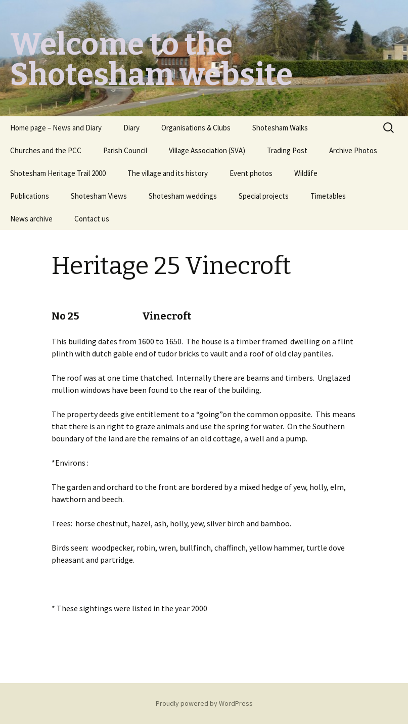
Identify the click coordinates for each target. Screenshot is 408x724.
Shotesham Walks (280, 127)
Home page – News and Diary (56, 127)
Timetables (328, 196)
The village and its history (167, 173)
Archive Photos (353, 150)
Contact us (91, 218)
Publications (29, 196)
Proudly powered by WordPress (204, 703)
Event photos (251, 173)
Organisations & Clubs (196, 127)
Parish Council (125, 150)
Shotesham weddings (183, 196)
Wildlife (306, 173)
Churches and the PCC (45, 150)
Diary (131, 127)
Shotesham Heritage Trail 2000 (58, 173)
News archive (31, 218)
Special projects (264, 196)
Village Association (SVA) (207, 150)
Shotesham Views (99, 196)
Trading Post (287, 150)
